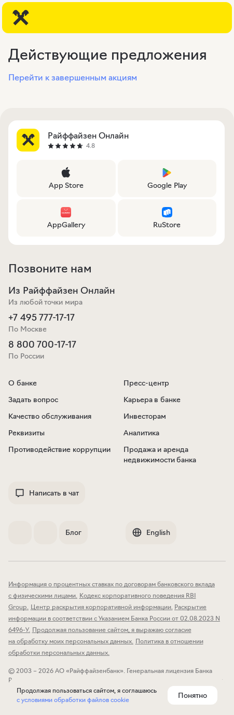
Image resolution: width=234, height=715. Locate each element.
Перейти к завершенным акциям (72, 77)
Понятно (192, 695)
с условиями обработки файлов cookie (73, 700)
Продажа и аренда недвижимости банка (160, 454)
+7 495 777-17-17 (41, 317)
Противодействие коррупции (59, 449)
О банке (22, 383)
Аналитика (141, 432)
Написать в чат (47, 493)
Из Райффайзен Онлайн (61, 290)
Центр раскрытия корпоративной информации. (102, 607)
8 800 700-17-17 (42, 344)
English (151, 532)
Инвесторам (144, 416)
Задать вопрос (33, 399)
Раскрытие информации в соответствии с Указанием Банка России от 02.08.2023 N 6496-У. (114, 618)
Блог (73, 532)
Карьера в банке (152, 399)
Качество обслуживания (49, 416)
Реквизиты (26, 432)
